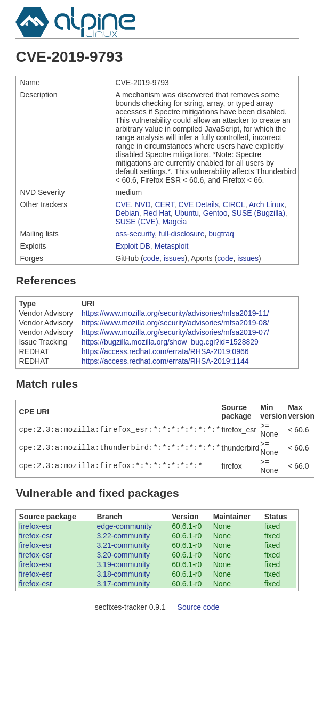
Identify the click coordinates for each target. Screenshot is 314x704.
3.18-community (123, 574)
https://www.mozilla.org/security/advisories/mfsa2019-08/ (175, 322)
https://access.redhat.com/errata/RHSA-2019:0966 (165, 351)
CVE (123, 204)
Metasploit (172, 246)
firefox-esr (35, 526)
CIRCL (234, 204)
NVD (143, 204)
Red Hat (157, 213)
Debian (127, 213)
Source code (199, 607)
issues (174, 258)
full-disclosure (182, 234)
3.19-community (123, 564)
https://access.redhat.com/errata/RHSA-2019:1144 (165, 361)
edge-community (124, 526)
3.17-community (123, 583)
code (151, 258)
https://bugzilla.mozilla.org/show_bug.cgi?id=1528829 (170, 342)
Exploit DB (132, 246)
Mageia (174, 221)
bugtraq (221, 234)
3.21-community (123, 545)
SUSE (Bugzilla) (258, 213)
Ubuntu (187, 213)
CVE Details (199, 204)
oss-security (135, 234)
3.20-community (123, 555)
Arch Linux (266, 204)
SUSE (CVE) (136, 221)
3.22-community (123, 535)
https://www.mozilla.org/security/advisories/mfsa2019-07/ (175, 332)
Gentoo (215, 213)
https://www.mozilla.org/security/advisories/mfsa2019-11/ (175, 313)
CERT (164, 204)
